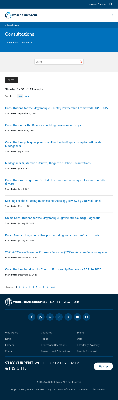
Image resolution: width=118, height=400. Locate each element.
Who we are (11, 332)
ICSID (76, 302)
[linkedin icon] (59, 317)
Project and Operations (54, 345)
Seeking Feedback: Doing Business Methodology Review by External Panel (53, 201)
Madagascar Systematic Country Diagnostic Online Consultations (48, 163)
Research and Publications (55, 351)
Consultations (13, 25)
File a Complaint (99, 389)
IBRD (44, 302)
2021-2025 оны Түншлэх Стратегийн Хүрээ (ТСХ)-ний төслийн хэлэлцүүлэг (56, 252)
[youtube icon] (77, 317)
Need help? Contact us (20, 42)
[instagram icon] (68, 317)
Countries (46, 332)
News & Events (97, 4)
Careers (9, 345)
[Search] (59, 62)
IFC (59, 302)
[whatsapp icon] (41, 317)
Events (80, 332)
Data (79, 338)
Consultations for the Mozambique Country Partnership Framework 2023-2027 (56, 108)
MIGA (66, 302)
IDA (52, 302)
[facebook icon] (31, 317)
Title (27, 96)
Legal (13, 389)
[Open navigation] (112, 15)
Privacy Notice (26, 389)
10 (48, 286)
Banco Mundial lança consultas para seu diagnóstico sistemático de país (52, 235)
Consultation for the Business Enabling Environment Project (44, 125)
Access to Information (64, 389)
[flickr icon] (86, 317)
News (8, 338)
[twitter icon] (50, 317)
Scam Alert (83, 389)
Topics (44, 338)
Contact (9, 351)
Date (20, 96)
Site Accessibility (43, 389)
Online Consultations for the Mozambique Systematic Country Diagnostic (52, 218)
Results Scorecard (87, 351)
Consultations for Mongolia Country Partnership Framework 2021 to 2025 (53, 269)
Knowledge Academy (88, 345)
